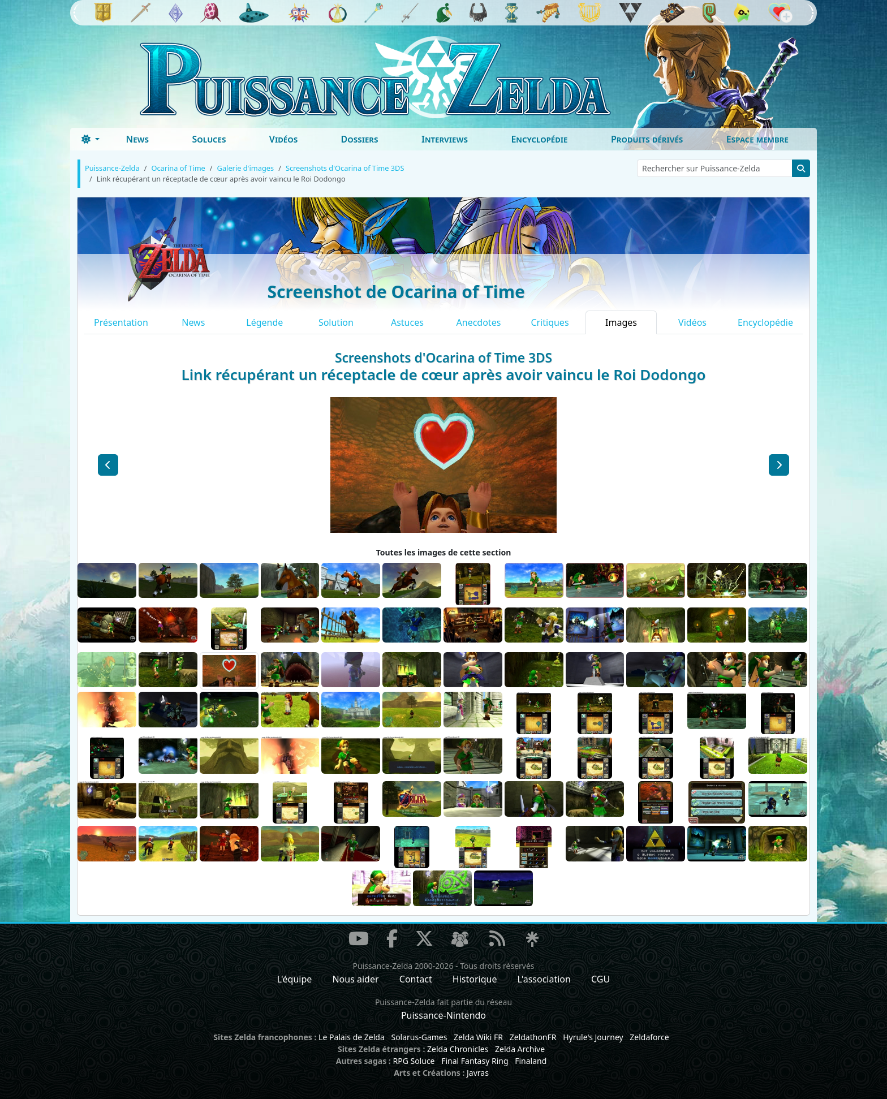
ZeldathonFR (533, 1037)
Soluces (209, 139)
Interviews (444, 139)
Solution (336, 322)
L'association (544, 979)
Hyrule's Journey (593, 1037)
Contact (415, 979)
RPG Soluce (413, 1060)
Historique (475, 979)
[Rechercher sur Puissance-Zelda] (715, 168)
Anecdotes (479, 322)
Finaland (530, 1060)
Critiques (550, 322)
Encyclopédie (539, 139)
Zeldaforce (649, 1037)
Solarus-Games (419, 1037)
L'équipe (294, 979)
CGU (600, 979)
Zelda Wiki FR (478, 1037)
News (137, 139)
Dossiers (359, 139)
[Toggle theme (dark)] (90, 139)
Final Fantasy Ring (474, 1060)
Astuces (407, 322)
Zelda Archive (520, 1049)
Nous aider (355, 979)
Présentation (121, 322)
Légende (264, 322)
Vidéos (283, 139)
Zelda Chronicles (457, 1049)
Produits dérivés (647, 139)
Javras (478, 1072)
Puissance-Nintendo (443, 1015)
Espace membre (757, 139)
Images (621, 322)
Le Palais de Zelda (351, 1037)
